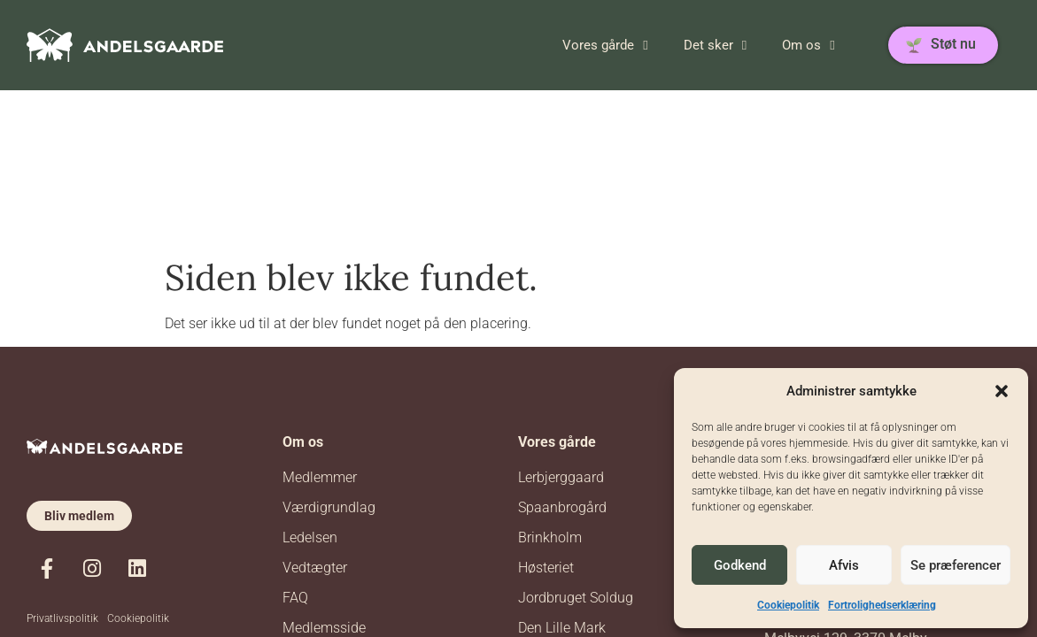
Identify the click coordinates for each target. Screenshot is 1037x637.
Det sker (715, 45)
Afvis (844, 565)
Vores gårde (604, 45)
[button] (1001, 391)
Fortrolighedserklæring (882, 605)
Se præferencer (955, 565)
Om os (808, 45)
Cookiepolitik (788, 605)
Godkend (740, 565)
